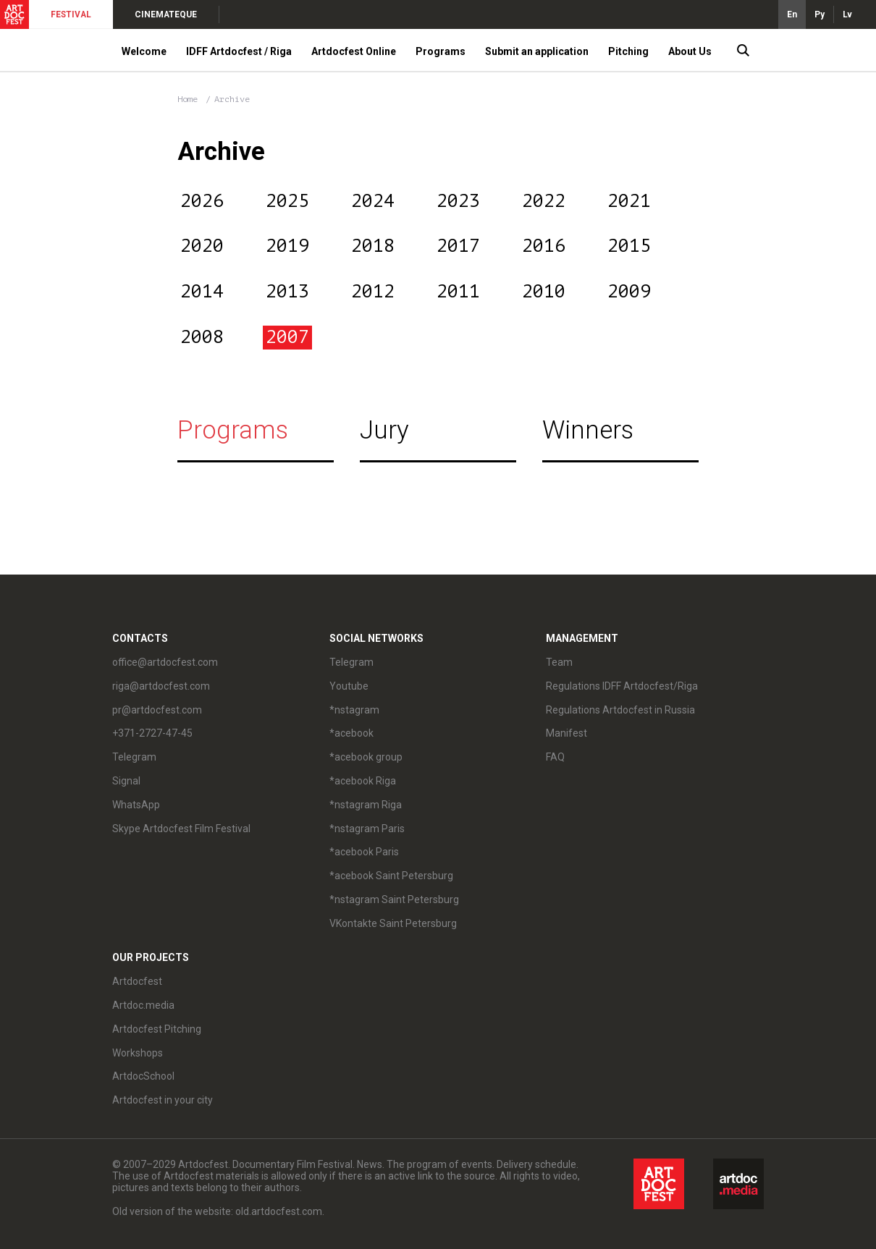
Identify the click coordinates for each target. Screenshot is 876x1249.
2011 (458, 291)
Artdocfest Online (353, 51)
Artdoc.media (143, 1005)
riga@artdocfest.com (161, 686)
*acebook (351, 733)
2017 (458, 246)
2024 (373, 201)
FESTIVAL (71, 14)
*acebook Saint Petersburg (391, 875)
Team (559, 662)
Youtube (348, 686)
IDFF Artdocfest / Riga (239, 51)
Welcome (144, 51)
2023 (458, 201)
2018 (373, 246)
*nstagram (354, 710)
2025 (287, 201)
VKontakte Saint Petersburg (393, 923)
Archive (232, 99)
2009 (629, 291)
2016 (543, 246)
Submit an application (537, 51)
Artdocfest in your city (162, 1100)
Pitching (628, 51)
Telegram (134, 757)
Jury (384, 430)
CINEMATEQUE (166, 14)
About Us (690, 51)
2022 (543, 201)
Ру (819, 14)
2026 (202, 201)
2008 (202, 337)
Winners (587, 430)
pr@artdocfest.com (157, 710)
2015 (629, 246)
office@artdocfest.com (165, 662)
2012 (373, 291)
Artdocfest (137, 981)
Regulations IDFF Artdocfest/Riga (622, 686)
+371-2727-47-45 (152, 733)
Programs (441, 51)
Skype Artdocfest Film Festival (181, 828)
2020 (202, 246)
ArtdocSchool (143, 1076)
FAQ (555, 757)
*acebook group (366, 757)
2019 (287, 246)
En (792, 14)
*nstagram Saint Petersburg (394, 899)
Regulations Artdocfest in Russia (620, 710)
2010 (543, 291)
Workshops (137, 1053)
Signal (126, 781)
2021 (629, 201)
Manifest (566, 733)
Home (187, 99)
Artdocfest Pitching (156, 1029)
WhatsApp (136, 804)
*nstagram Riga (365, 804)
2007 (287, 337)
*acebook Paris (364, 852)
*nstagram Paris (367, 828)
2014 (202, 291)
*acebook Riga (362, 781)
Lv (847, 14)
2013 (287, 291)
